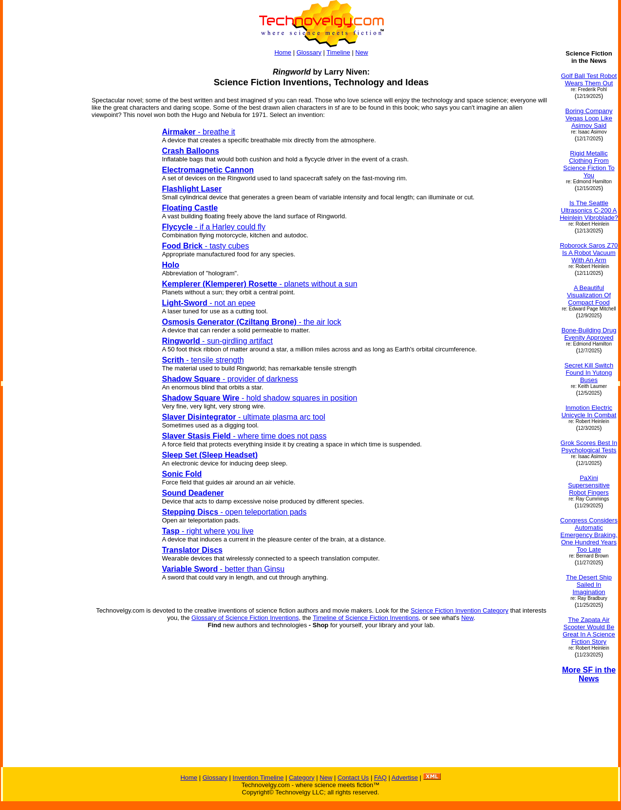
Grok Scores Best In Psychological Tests (589, 446)
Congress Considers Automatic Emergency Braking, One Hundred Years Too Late (589, 535)
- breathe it (198, 132)
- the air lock (251, 322)
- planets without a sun (259, 284)
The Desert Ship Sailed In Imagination (589, 585)
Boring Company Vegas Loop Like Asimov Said (589, 118)
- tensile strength (203, 360)
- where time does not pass (244, 436)
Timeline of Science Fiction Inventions (366, 617)
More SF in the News (589, 674)
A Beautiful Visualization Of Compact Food (589, 295)
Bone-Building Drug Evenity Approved (589, 334)
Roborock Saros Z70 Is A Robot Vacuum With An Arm (589, 253)
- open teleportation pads (234, 512)
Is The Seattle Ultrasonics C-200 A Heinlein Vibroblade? (589, 210)
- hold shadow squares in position (259, 398)
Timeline (338, 52)
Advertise (405, 777)
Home (282, 52)
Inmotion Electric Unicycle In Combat (589, 411)
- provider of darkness (230, 379)
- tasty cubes (205, 246)
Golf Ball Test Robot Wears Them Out (589, 79)
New (362, 52)
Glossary (309, 52)
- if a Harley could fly (213, 227)
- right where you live (207, 531)
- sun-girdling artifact (217, 341)
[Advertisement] (43, 320)
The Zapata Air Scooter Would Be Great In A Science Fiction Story (589, 630)
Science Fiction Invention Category (459, 610)
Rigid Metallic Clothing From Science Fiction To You (588, 164)
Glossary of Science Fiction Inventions (245, 617)
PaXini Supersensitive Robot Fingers (588, 485)
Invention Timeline (258, 777)
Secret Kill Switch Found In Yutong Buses (589, 373)
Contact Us (353, 777)
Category (302, 777)
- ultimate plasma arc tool (243, 417)
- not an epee (208, 303)
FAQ (380, 777)
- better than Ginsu (223, 569)
